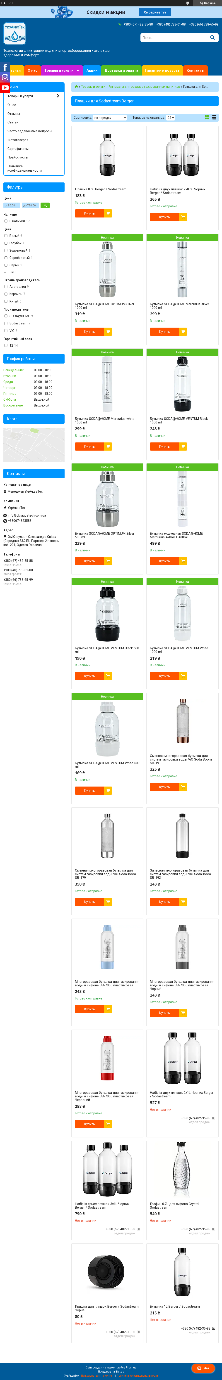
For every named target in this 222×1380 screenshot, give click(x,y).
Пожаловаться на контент (98, 1375)
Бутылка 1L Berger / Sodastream (175, 1306)
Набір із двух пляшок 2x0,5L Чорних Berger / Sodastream (177, 191)
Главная (14, 70)
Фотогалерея (17, 140)
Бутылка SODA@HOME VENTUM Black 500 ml (107, 650)
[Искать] (212, 37)
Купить (89, 213)
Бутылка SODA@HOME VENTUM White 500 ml (107, 764)
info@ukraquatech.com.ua (27, 515)
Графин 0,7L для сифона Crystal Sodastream (174, 1205)
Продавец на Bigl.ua (111, 1371)
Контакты (195, 70)
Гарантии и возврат (162, 70)
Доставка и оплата (121, 70)
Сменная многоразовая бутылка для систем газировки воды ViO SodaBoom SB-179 (105, 874)
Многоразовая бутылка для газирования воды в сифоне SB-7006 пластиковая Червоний (107, 1096)
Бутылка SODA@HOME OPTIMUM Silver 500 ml (104, 535)
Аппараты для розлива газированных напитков (144, 86)
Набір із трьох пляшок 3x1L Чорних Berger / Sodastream (102, 1205)
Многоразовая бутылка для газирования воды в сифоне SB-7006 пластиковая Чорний (182, 985)
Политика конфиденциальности (24, 168)
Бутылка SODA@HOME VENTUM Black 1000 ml (179, 420)
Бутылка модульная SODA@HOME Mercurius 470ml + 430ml (176, 535)
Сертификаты (18, 149)
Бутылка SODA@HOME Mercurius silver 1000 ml (179, 306)
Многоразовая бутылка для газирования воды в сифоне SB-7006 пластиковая (107, 983)
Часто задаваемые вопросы (29, 131)
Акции (92, 70)
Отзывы (13, 114)
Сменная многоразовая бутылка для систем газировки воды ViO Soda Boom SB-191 (181, 759)
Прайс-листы (17, 157)
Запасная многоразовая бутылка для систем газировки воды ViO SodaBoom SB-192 (180, 874)
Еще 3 (12, 272)
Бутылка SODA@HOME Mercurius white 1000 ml (104, 420)
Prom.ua (131, 1367)
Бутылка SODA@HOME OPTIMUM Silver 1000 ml (104, 306)
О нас (32, 70)
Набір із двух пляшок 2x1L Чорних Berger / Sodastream (181, 1094)
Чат (203, 1368)
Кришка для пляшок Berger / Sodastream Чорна (107, 1308)
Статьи (12, 122)
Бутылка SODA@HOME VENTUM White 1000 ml (179, 650)
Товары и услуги (58, 70)
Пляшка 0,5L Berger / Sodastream (100, 189)
